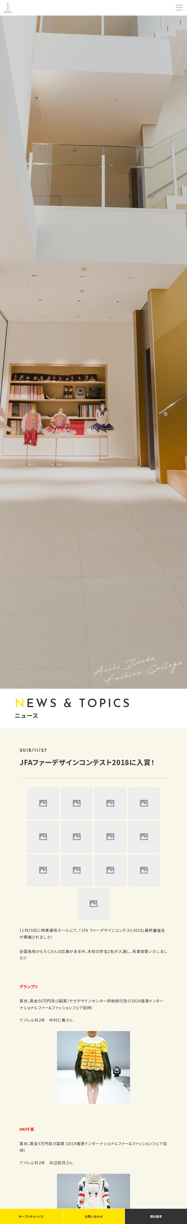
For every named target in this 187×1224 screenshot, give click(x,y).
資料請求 (156, 1216)
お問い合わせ (94, 1216)
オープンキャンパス (31, 1216)
